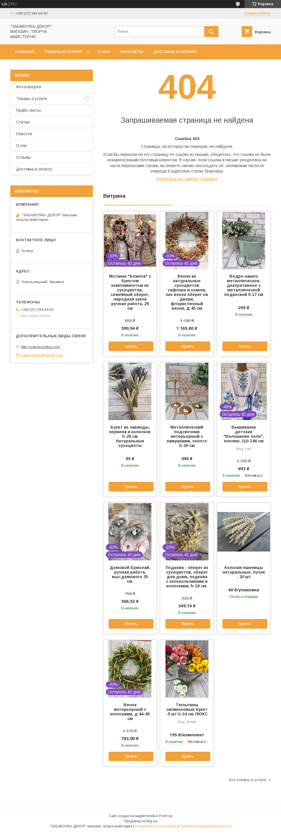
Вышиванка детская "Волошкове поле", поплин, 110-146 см (243, 434)
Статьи (23, 122)
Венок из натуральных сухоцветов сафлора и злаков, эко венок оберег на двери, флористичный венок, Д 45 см (187, 292)
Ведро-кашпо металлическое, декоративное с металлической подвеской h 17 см (243, 285)
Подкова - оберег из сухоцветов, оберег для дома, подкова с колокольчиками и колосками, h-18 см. (187, 576)
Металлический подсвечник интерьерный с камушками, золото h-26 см (187, 436)
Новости (24, 134)
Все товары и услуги (247, 780)
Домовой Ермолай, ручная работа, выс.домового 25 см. (130, 574)
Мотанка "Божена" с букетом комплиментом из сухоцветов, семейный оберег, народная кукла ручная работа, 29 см (130, 292)
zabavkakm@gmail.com (42, 355)
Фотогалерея (28, 87)
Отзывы (23, 157)
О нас (104, 52)
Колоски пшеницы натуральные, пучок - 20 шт (244, 572)
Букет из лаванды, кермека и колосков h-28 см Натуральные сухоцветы (130, 436)
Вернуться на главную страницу (187, 178)
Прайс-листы (28, 110)
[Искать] (211, 31)
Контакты (132, 52)
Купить (131, 346)
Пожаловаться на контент (156, 826)
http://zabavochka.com (40, 347)
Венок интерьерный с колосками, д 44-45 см (130, 711)
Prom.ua (165, 816)
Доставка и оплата (175, 52)
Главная (24, 52)
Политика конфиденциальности (205, 826)
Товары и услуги (63, 52)
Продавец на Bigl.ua (140, 821)
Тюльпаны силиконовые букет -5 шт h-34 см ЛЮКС (187, 709)
